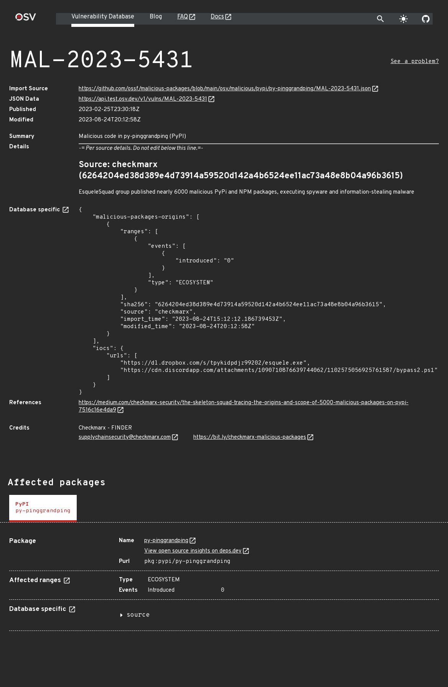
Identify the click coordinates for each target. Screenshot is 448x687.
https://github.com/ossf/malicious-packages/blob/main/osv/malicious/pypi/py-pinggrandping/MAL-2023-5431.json (225, 89)
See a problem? (414, 61)
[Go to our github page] (426, 19)
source (138, 615)
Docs (217, 17)
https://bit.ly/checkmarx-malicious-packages (249, 437)
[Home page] (25, 19)
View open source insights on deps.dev (193, 551)
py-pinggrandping (166, 540)
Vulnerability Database (102, 17)
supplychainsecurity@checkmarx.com (125, 437)
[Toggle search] (380, 19)
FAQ (182, 17)
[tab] (43, 508)
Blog (156, 17)
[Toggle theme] (403, 19)
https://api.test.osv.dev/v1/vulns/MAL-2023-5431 (143, 99)
